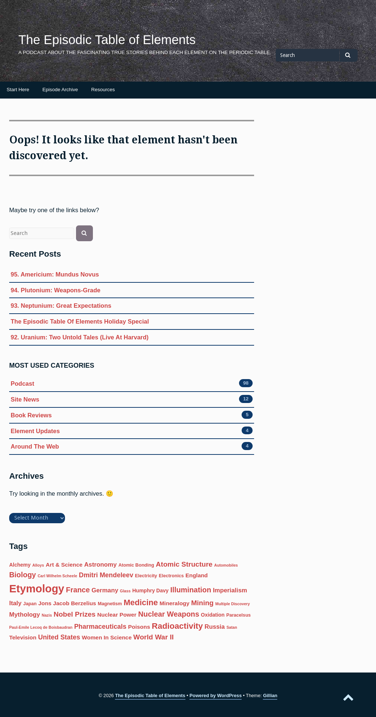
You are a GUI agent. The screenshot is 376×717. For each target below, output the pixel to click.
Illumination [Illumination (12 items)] (190, 590)
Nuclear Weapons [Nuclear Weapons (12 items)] (168, 614)
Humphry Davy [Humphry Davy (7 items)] (150, 590)
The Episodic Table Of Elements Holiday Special (80, 321)
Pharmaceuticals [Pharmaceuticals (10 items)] (100, 626)
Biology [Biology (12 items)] (22, 575)
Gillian (270, 695)
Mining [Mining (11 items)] (202, 603)
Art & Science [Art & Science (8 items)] (64, 564)
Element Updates (35, 431)
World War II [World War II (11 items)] (153, 637)
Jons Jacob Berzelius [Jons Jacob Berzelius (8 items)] (67, 603)
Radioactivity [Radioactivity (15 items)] (177, 626)
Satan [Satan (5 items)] (232, 627)
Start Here (18, 89)
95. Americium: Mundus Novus (55, 274)
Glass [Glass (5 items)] (125, 591)
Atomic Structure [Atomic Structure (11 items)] (184, 564)
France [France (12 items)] (78, 590)
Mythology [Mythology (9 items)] (24, 614)
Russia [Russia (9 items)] (215, 626)
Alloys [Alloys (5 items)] (38, 565)
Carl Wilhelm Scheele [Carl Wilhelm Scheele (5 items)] (57, 576)
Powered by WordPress (215, 695)
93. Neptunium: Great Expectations (61, 305)
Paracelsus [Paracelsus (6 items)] (238, 615)
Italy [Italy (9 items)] (15, 603)
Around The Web (35, 446)
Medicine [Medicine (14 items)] (141, 602)
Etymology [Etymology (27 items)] (36, 588)
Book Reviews (31, 415)
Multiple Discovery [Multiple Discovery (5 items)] (232, 604)
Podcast (22, 383)
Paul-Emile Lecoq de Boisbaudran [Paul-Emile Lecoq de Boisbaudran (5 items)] (40, 627)
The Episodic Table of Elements (107, 40)
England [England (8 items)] (196, 575)
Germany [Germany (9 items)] (104, 590)
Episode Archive (60, 89)
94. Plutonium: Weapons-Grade (55, 290)
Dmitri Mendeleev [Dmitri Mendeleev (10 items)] (106, 575)
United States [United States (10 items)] (59, 637)
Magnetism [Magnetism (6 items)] (110, 603)
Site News (25, 399)
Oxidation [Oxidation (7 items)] (213, 615)
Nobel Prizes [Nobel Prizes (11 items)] (74, 614)
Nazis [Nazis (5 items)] (47, 615)
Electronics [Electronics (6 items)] (171, 575)
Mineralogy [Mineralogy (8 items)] (174, 603)
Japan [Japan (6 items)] (29, 603)
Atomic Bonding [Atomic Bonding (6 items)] (136, 565)
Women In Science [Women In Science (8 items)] (107, 637)
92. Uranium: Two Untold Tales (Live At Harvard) (80, 337)
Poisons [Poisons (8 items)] (139, 627)
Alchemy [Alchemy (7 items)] (19, 565)
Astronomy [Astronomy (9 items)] (100, 564)
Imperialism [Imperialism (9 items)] (230, 590)
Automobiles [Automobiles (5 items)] (226, 565)
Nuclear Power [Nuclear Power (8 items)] (117, 614)
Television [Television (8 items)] (22, 637)
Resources (103, 89)
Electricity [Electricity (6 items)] (146, 575)
